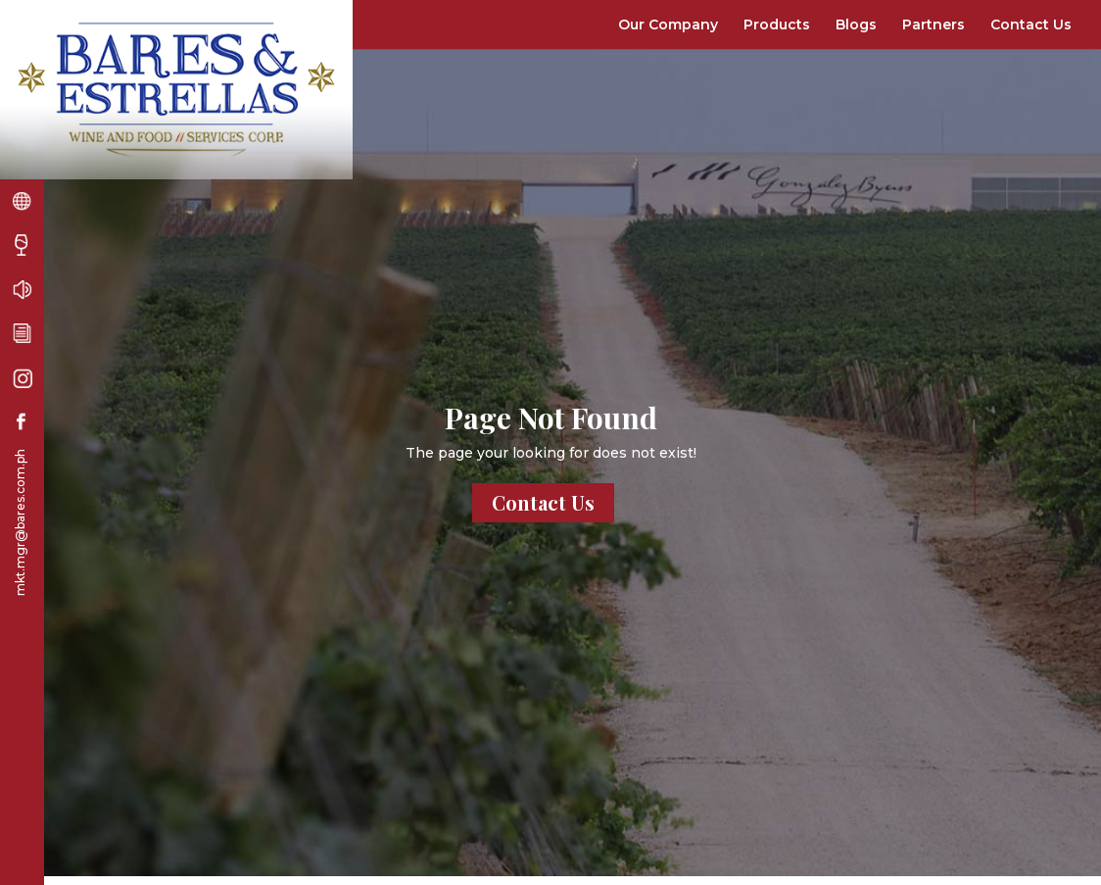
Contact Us (1031, 24)
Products (776, 24)
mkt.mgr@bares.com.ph (20, 522)
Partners (933, 24)
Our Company (668, 24)
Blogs (856, 24)
